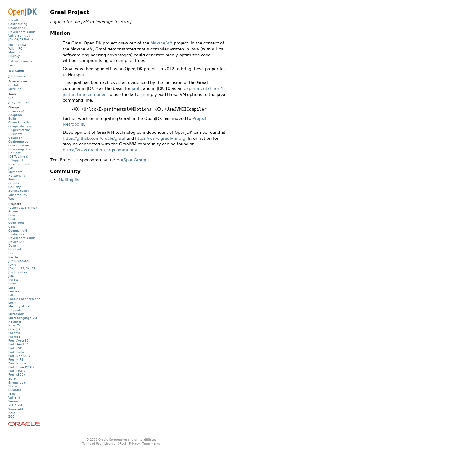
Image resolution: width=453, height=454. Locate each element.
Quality (13, 183)
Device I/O (16, 241)
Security (14, 187)
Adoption (15, 115)
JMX (11, 168)
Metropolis (16, 314)
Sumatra (14, 390)
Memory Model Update (19, 308)
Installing (15, 20)
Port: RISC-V (16, 371)
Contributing (17, 24)
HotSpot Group (131, 160)
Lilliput (13, 295)
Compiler (15, 137)
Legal (12, 65)
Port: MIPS (15, 359)
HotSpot (14, 152)
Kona (12, 283)
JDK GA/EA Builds (20, 39)
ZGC (11, 416)
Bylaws (13, 61)
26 (28, 268)
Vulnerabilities (19, 35)
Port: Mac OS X (19, 355)
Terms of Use (92, 443)
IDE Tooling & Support (18, 158)
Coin (11, 226)
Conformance (18, 141)
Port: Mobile (17, 363)
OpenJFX (14, 329)
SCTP (12, 378)
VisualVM (15, 405)
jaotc (137, 88)
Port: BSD (15, 348)
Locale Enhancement (24, 298)
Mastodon (15, 52)
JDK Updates (17, 272)
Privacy (134, 443)
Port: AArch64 (18, 344)
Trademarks (151, 443)
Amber (13, 211)
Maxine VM (161, 43)
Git (10, 98)
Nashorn (14, 321)
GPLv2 (122, 443)
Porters (13, 179)
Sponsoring (16, 27)
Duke (12, 245)
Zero (11, 413)
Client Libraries (19, 122)
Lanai (12, 287)
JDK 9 (12, 264)
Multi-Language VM (22, 318)
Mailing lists (17, 44)
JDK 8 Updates (19, 261)
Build (12, 118)
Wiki (11, 48)
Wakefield (15, 409)
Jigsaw (13, 279)
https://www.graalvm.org (160, 138)
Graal (12, 253)
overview (16, 207)
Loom (12, 302)
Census (26, 61)
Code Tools (16, 222)
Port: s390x (16, 374)
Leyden (13, 291)
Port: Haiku (16, 352)
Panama (14, 333)
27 (33, 268)
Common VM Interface (17, 232)
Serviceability (18, 190)
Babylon (14, 215)
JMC (11, 276)
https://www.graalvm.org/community (100, 150)
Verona (13, 401)
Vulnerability (17, 194)
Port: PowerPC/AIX (21, 367)
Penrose (14, 336)
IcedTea (14, 257)
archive (30, 207)
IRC (20, 48)
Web (11, 198)
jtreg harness (18, 102)
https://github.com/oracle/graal (94, 138)
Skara (12, 386)
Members (15, 172)
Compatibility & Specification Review (20, 129)
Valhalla (14, 397)
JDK (10, 268)
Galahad (14, 249)
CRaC (12, 219)
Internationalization (23, 164)
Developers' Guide (22, 32)
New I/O (14, 325)
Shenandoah (17, 382)
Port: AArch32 (18, 340)
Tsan (11, 393)
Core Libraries (18, 145)
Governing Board (21, 149)
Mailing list (70, 179)
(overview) (16, 111)
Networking (16, 175)
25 (22, 268)
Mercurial (15, 89)
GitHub (13, 85)
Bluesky (14, 56)
